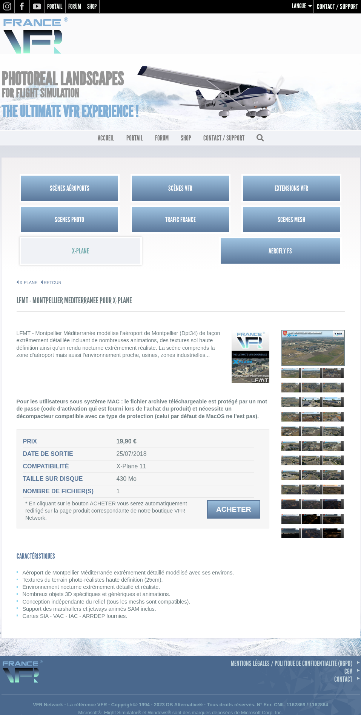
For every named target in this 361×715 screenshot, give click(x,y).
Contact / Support (337, 6)
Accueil (106, 139)
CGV (348, 641)
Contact (343, 649)
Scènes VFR (140, 189)
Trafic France (57, 220)
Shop (96, 6)
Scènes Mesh (139, 220)
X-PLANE (29, 252)
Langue (298, 6)
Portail (56, 6)
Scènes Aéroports (57, 189)
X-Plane (221, 220)
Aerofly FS (303, 220)
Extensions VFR (221, 189)
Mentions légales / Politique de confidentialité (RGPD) (291, 633)
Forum (77, 6)
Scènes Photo (303, 189)
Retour (52, 252)
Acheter (233, 479)
